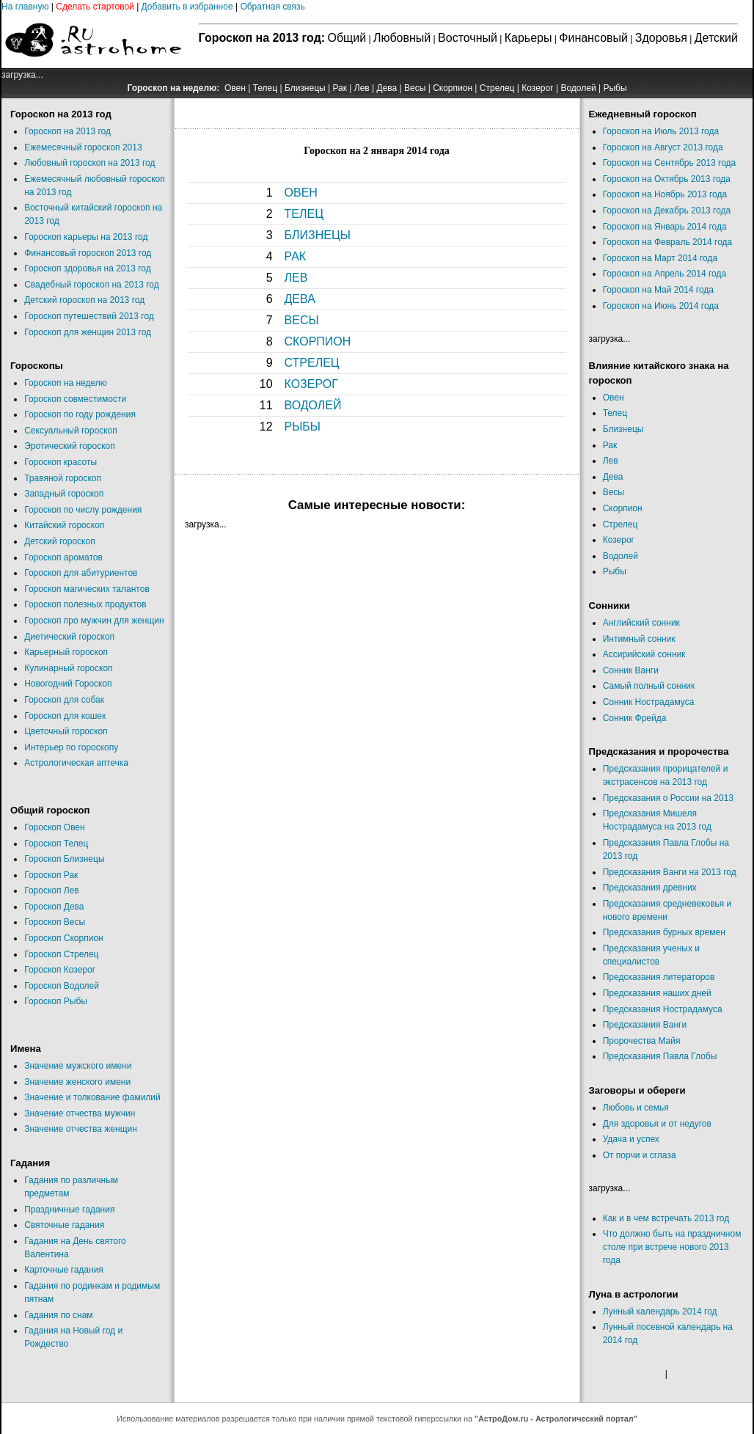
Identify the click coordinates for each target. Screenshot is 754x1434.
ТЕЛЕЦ (304, 214)
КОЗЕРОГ (311, 384)
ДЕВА (300, 299)
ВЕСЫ (302, 320)
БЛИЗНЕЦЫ (318, 235)
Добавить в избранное (187, 6)
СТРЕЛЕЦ (312, 362)
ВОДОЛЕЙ (313, 405)
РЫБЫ (303, 426)
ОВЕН (301, 192)
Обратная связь (272, 6)
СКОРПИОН (318, 341)
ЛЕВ (296, 277)
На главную (24, 6)
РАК (296, 256)
